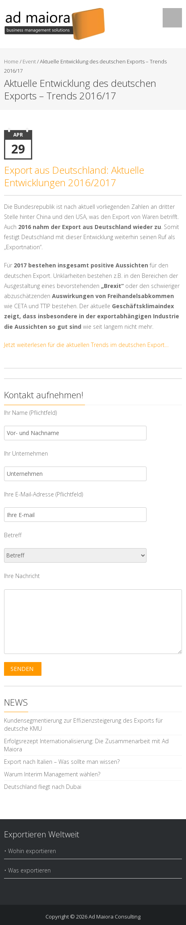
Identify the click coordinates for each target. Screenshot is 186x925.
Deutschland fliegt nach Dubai (42, 786)
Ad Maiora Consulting (115, 916)
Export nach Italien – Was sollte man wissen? (62, 761)
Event (29, 61)
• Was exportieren (27, 870)
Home (11, 61)
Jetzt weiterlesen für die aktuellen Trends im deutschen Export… (86, 345)
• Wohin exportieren (30, 851)
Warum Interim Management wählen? (52, 774)
